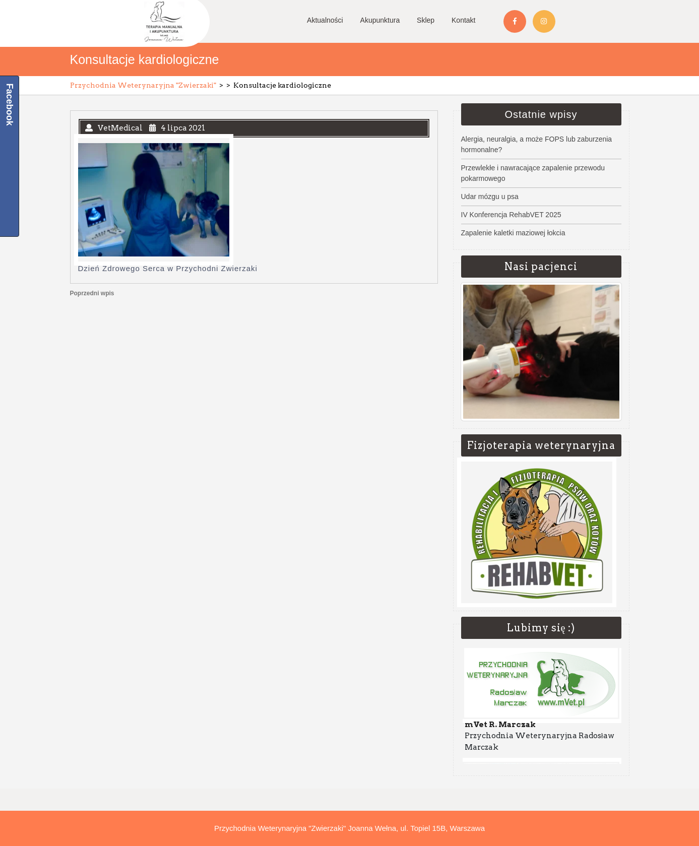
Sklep (425, 20)
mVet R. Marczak (500, 725)
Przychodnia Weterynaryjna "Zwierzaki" (143, 85)
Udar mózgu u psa (490, 196)
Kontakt (463, 20)
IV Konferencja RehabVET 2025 (511, 215)
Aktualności (325, 20)
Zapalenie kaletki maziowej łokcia (513, 233)
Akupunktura (380, 20)
